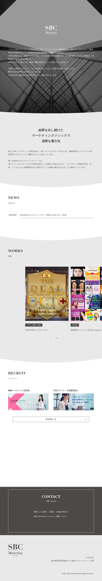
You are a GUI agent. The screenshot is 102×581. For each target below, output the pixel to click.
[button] (57, 338)
